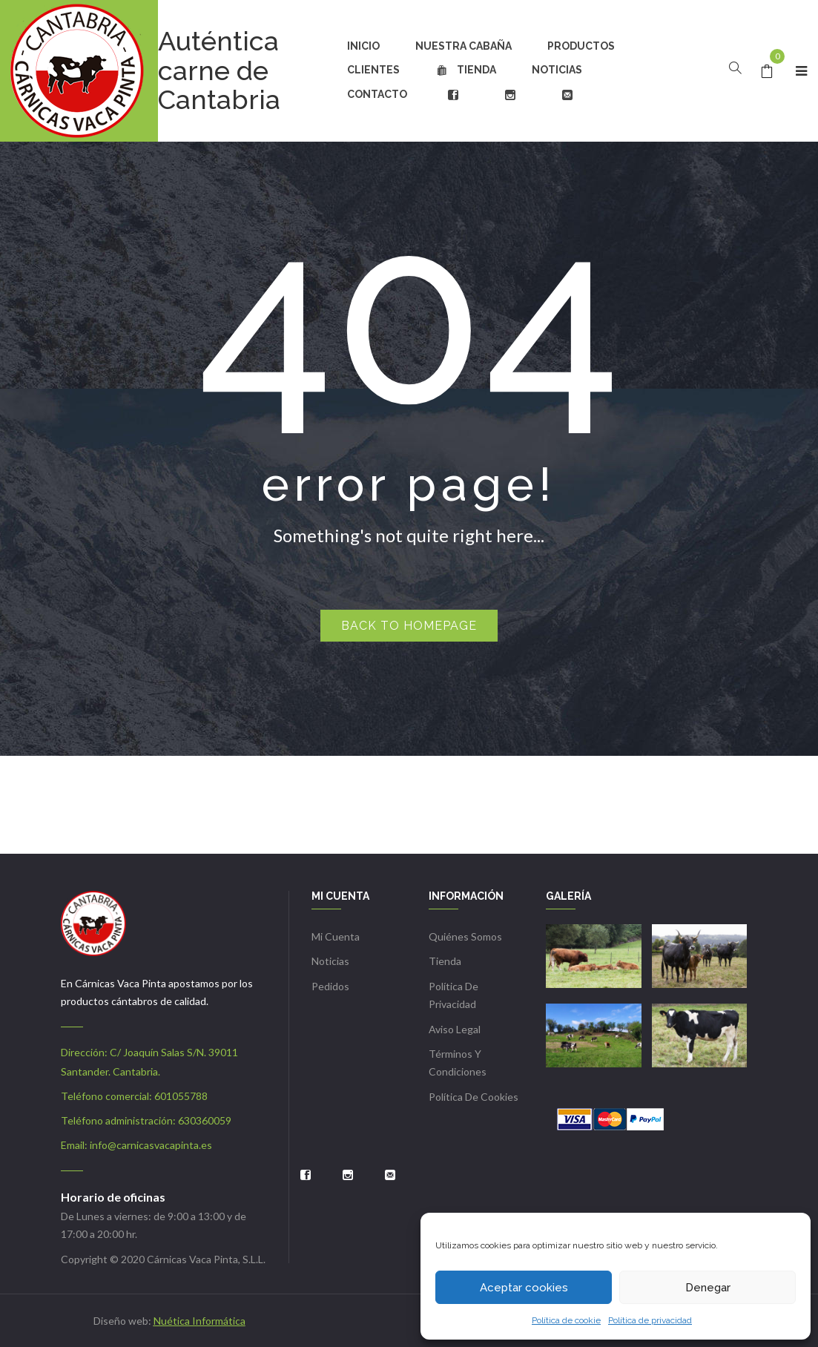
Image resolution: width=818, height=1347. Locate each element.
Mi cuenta (335, 936)
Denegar (707, 1287)
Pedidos (330, 986)
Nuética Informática (199, 1320)
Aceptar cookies (524, 1287)
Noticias (330, 961)
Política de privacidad (650, 1320)
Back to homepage (409, 626)
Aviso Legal (455, 1029)
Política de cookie (566, 1320)
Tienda (445, 961)
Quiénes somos (465, 936)
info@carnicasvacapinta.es (151, 1145)
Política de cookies (473, 1096)
